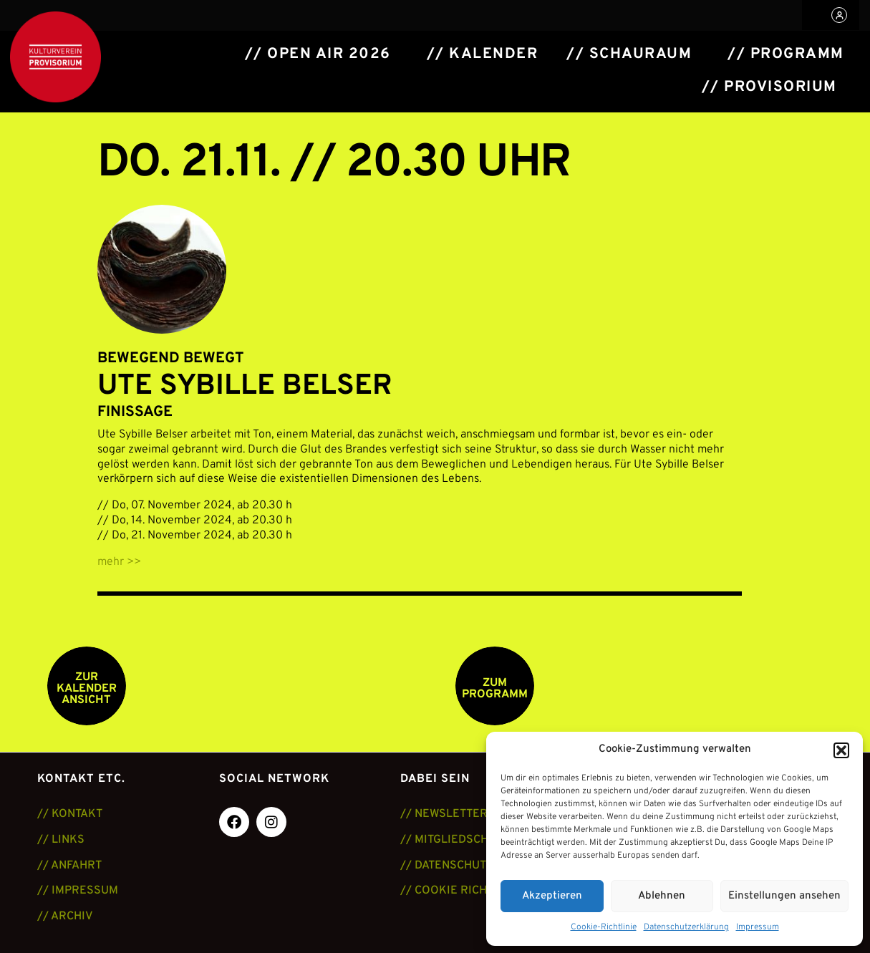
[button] (841, 750)
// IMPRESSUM (77, 891)
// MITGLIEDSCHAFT (454, 840)
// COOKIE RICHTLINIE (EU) (474, 891)
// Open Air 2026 (318, 54)
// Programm (786, 54)
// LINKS (60, 840)
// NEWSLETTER (444, 814)
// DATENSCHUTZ (446, 865)
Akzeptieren (552, 896)
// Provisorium (769, 87)
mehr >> (119, 562)
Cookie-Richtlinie (604, 927)
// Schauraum (629, 54)
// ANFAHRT (69, 865)
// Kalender (482, 54)
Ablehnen (661, 896)
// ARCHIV (65, 916)
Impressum (757, 927)
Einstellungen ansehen (784, 896)
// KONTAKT (69, 814)
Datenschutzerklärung (686, 927)
